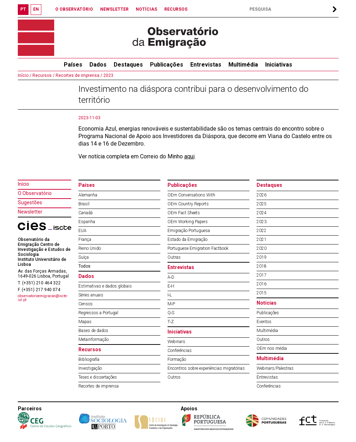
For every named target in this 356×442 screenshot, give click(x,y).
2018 (262, 266)
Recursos (89, 349)
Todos (84, 266)
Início (23, 184)
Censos (85, 303)
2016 (262, 283)
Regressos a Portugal (98, 312)
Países (86, 185)
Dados (98, 64)
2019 (262, 257)
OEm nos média (272, 348)
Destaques (128, 64)
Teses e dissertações (97, 377)
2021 (262, 239)
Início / (24, 75)
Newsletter (30, 212)
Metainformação (93, 339)
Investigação (90, 368)
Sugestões (30, 202)
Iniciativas (278, 64)
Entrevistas (205, 64)
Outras (174, 257)
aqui (189, 156)
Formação (176, 359)
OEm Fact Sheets (183, 212)
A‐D (171, 277)
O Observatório (35, 193)
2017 (262, 275)
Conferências (179, 350)
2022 (262, 230)
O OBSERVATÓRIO (74, 9)
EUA (82, 230)
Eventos (264, 321)
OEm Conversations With (191, 195)
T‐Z (170, 321)
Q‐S (171, 312)
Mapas (85, 321)
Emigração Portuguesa (188, 230)
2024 (262, 212)
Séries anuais (90, 295)
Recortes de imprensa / (78, 75)
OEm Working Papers (187, 221)
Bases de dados (93, 330)
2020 (262, 248)
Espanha (86, 221)
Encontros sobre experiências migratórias (206, 368)
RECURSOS (175, 9)
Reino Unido (89, 248)
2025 (262, 203)
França (84, 239)
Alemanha (87, 195)
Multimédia (243, 64)
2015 (262, 292)
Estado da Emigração (187, 239)
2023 (107, 75)
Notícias (267, 303)
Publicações (166, 64)
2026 (262, 195)
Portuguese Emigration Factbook (197, 248)
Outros (174, 377)
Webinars (176, 341)
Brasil (83, 203)
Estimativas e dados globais (105, 286)
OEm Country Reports (188, 203)
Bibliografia (88, 359)
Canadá (85, 212)
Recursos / (43, 75)
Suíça (83, 257)
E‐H (171, 286)
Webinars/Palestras (275, 368)
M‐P (171, 303)
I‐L (169, 295)
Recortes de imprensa (98, 386)
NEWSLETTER (114, 9)
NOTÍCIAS (146, 9)
